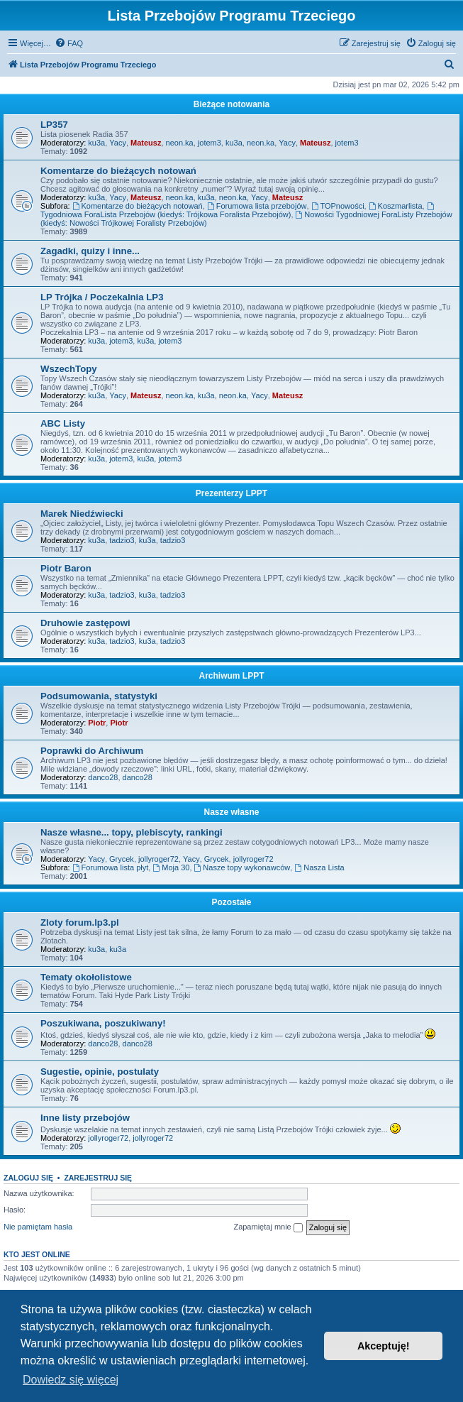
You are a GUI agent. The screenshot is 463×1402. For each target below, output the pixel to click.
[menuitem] (69, 43)
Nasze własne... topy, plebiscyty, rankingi (131, 832)
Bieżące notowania (231, 104)
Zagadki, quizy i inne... (90, 251)
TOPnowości (337, 206)
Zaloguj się (28, 1177)
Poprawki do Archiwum (91, 750)
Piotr (97, 722)
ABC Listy (62, 423)
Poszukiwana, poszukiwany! (103, 1023)
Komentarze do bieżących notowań (118, 170)
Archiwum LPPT (231, 676)
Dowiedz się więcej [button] (70, 1380)
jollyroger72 (158, 859)
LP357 (54, 124)
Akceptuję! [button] (383, 1346)
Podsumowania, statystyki (98, 696)
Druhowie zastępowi (85, 623)
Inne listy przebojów (85, 1117)
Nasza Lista (319, 867)
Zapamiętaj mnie (267, 1227)
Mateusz (145, 142)
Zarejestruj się (98, 1177)
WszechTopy (68, 368)
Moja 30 (170, 867)
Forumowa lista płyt (110, 867)
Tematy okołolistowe (86, 977)
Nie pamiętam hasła (38, 1226)
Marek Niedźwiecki (81, 513)
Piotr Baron (65, 568)
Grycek (121, 859)
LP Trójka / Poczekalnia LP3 (101, 297)
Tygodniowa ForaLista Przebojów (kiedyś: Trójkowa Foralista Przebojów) (238, 210)
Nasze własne (231, 812)
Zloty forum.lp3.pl (79, 922)
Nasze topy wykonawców (242, 867)
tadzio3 (121, 540)
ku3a (96, 142)
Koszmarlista (396, 206)
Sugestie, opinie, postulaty (99, 1071)
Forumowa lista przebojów (257, 206)
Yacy (117, 142)
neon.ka (180, 142)
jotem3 (209, 142)
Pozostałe (231, 902)
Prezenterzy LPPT (231, 493)
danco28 (103, 777)
